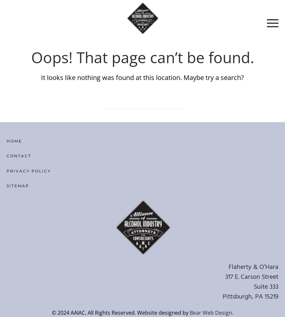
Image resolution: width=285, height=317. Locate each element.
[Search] (142, 102)
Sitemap (18, 185)
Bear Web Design (211, 312)
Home (14, 141)
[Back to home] (142, 18)
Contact (19, 155)
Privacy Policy (29, 171)
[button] (272, 23)
